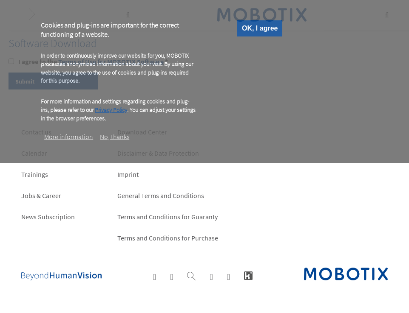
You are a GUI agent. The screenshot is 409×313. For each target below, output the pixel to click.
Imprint (128, 174)
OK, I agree (260, 28)
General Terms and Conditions (160, 195)
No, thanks (114, 136)
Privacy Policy (111, 110)
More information (68, 136)
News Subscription (48, 216)
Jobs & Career (41, 195)
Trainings (34, 174)
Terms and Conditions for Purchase (167, 238)
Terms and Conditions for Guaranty (167, 216)
